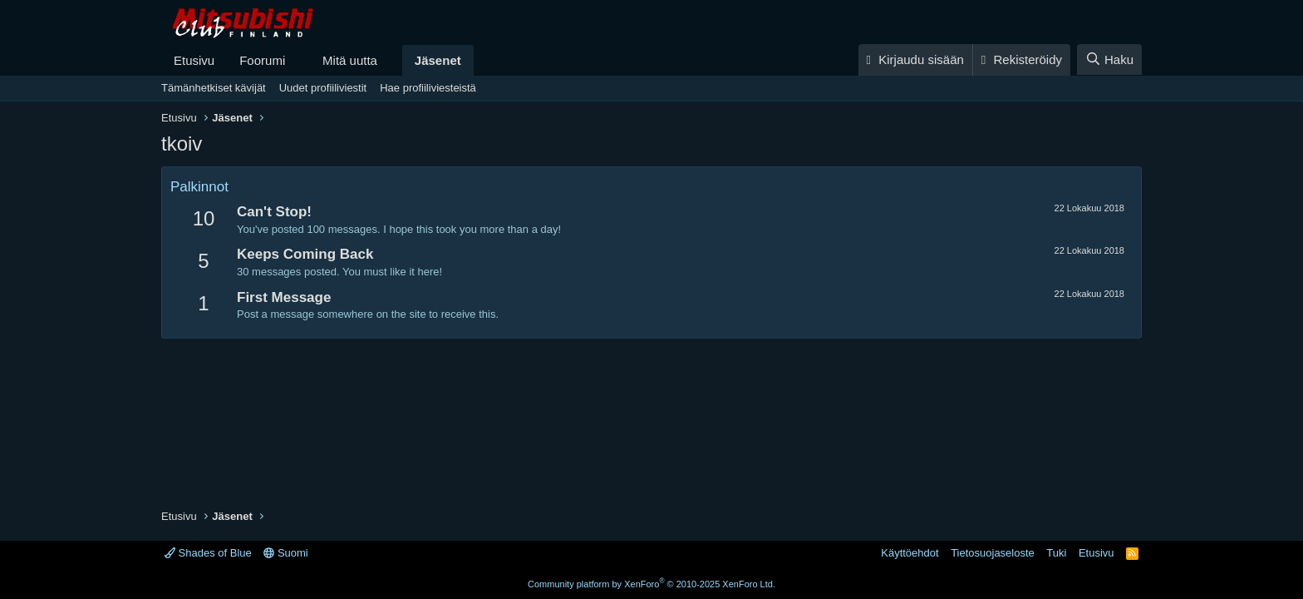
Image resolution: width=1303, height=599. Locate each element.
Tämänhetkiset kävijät (213, 88)
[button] (298, 60)
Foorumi (262, 60)
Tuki (1056, 553)
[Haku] (1109, 59)
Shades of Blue (208, 553)
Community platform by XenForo (651, 584)
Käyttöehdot (909, 553)
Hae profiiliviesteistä (428, 88)
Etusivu (194, 60)
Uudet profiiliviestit (323, 88)
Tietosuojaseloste (993, 553)
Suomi (285, 553)
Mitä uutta (349, 60)
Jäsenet (438, 60)
